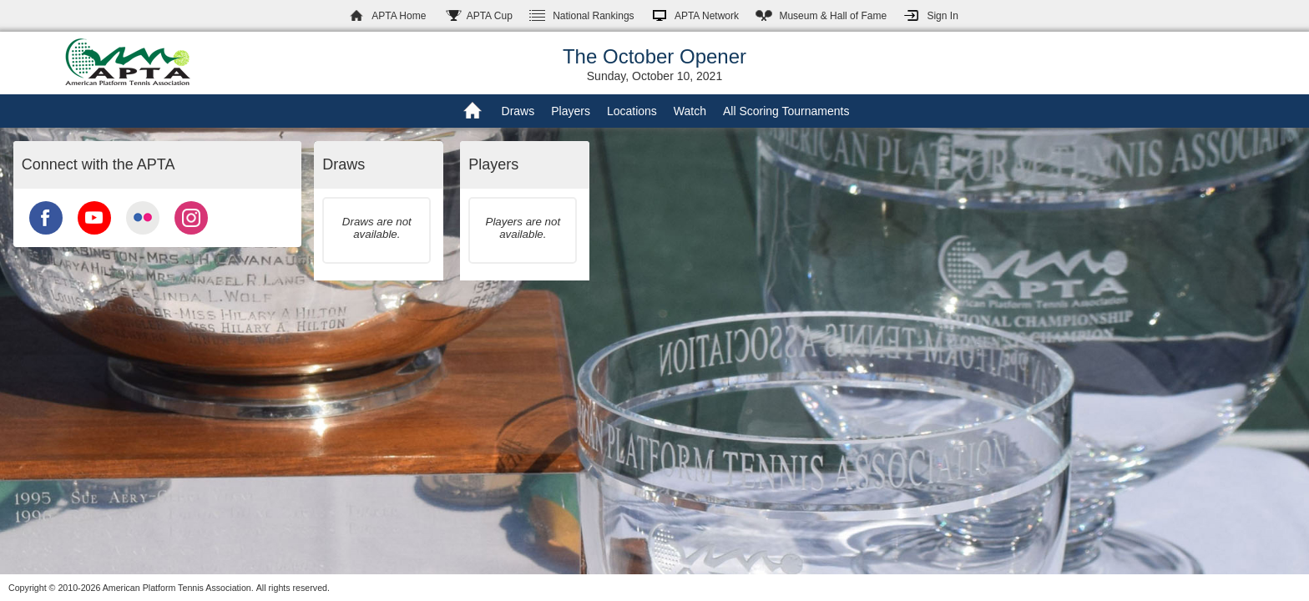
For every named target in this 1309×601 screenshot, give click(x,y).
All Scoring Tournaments (786, 111)
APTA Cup (490, 16)
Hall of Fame (833, 16)
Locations (632, 111)
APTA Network (707, 16)
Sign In (942, 16)
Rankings (593, 16)
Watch (690, 111)
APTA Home (398, 16)
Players (570, 111)
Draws (518, 111)
